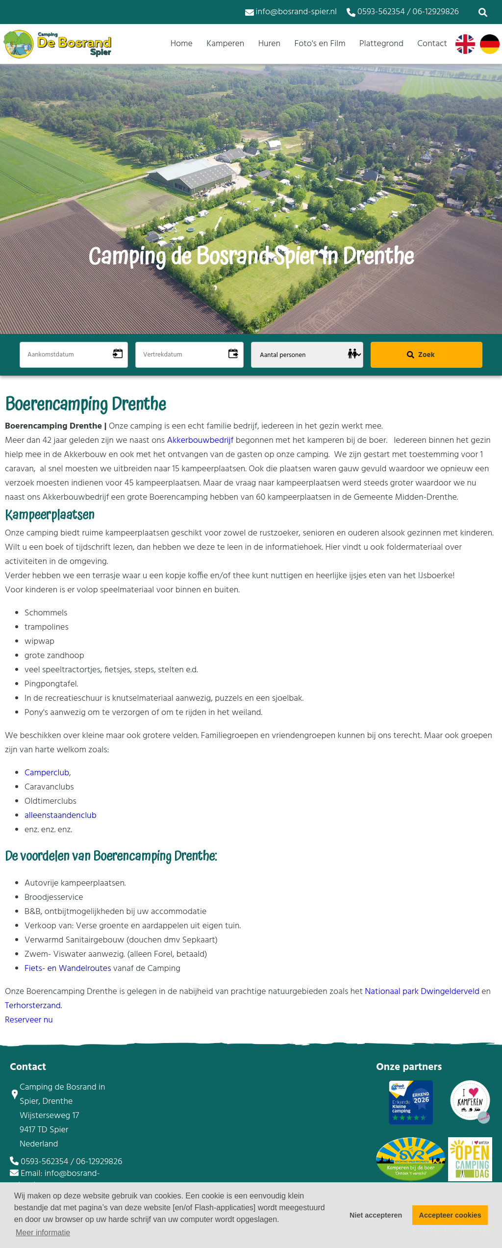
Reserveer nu (29, 1020)
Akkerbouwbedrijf (201, 440)
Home (182, 44)
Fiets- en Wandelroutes (68, 969)
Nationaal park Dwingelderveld (422, 992)
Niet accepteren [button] (376, 1215)
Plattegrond (381, 44)
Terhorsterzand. (33, 1006)
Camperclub (47, 773)
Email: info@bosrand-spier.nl (55, 1180)
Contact (432, 44)
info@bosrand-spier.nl (291, 12)
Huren (269, 44)
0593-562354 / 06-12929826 (403, 12)
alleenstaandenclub (61, 816)
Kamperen (225, 44)
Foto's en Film (319, 44)
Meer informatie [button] (43, 1232)
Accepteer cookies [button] (450, 1215)
